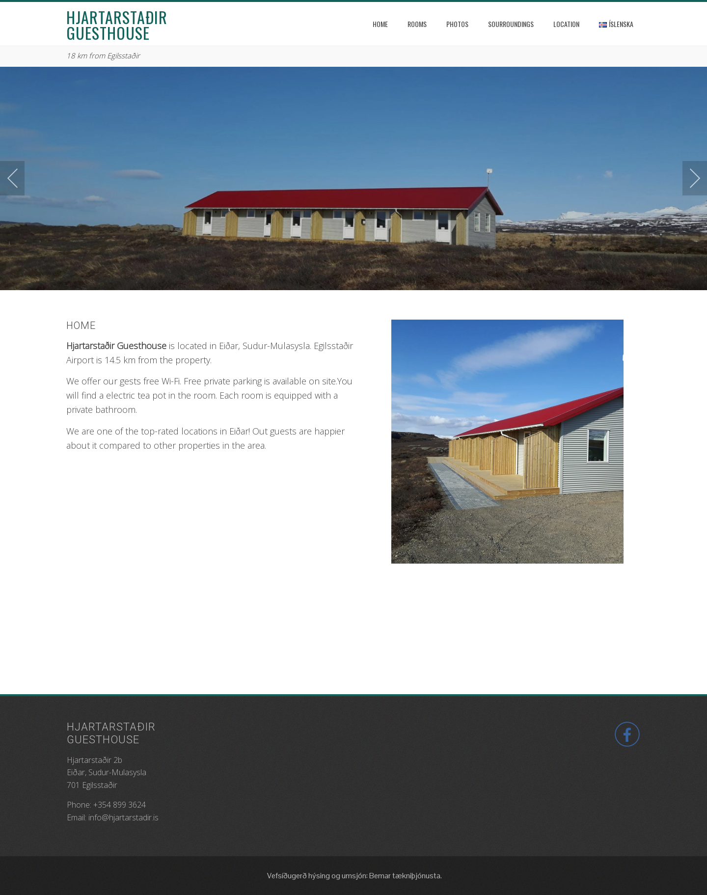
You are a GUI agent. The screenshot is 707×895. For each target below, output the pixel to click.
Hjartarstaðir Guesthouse (116, 24)
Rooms (417, 24)
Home (380, 24)
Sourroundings (511, 24)
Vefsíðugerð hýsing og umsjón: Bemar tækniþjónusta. (354, 875)
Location (566, 24)
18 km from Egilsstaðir (103, 55)
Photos (457, 24)
